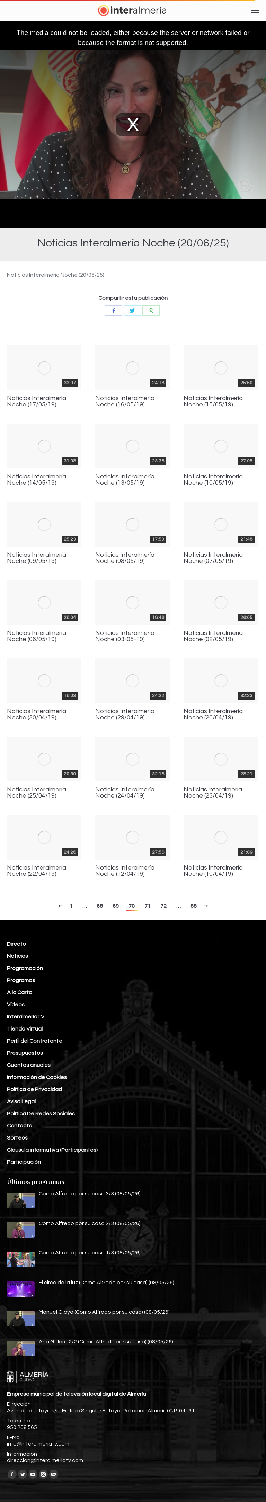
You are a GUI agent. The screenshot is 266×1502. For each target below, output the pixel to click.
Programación (25, 968)
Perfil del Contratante (34, 1041)
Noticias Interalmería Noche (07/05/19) (213, 558)
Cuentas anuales (29, 1065)
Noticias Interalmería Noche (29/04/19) (124, 714)
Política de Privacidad (34, 1089)
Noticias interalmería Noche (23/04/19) (213, 792)
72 (163, 906)
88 (193, 906)
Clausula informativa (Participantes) (52, 1150)
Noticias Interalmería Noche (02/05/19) (213, 636)
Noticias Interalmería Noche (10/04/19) (213, 871)
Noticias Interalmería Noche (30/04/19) (36, 714)
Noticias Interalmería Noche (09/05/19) (36, 558)
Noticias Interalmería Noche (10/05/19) (213, 480)
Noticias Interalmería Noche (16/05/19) (124, 401)
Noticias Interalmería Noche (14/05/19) (36, 480)
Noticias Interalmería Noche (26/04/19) (213, 714)
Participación (24, 1162)
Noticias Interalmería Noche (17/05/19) (36, 401)
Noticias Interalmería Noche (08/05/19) (124, 558)
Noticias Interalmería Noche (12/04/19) (124, 871)
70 (131, 906)
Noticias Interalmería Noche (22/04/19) (36, 871)
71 (147, 906)
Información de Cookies (37, 1077)
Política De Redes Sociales (41, 1113)
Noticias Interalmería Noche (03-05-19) (124, 636)
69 (116, 906)
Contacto (19, 1125)
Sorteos (17, 1138)
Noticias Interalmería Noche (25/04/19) (36, 792)
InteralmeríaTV (25, 1016)
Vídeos (16, 1004)
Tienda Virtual (25, 1029)
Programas (21, 980)
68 (100, 906)
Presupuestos (25, 1053)
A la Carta (19, 992)
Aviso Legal (21, 1101)
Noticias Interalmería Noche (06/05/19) (36, 636)
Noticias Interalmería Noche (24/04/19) (124, 792)
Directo (16, 944)
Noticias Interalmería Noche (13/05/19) (124, 480)
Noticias (17, 956)
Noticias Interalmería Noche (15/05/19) (213, 401)
